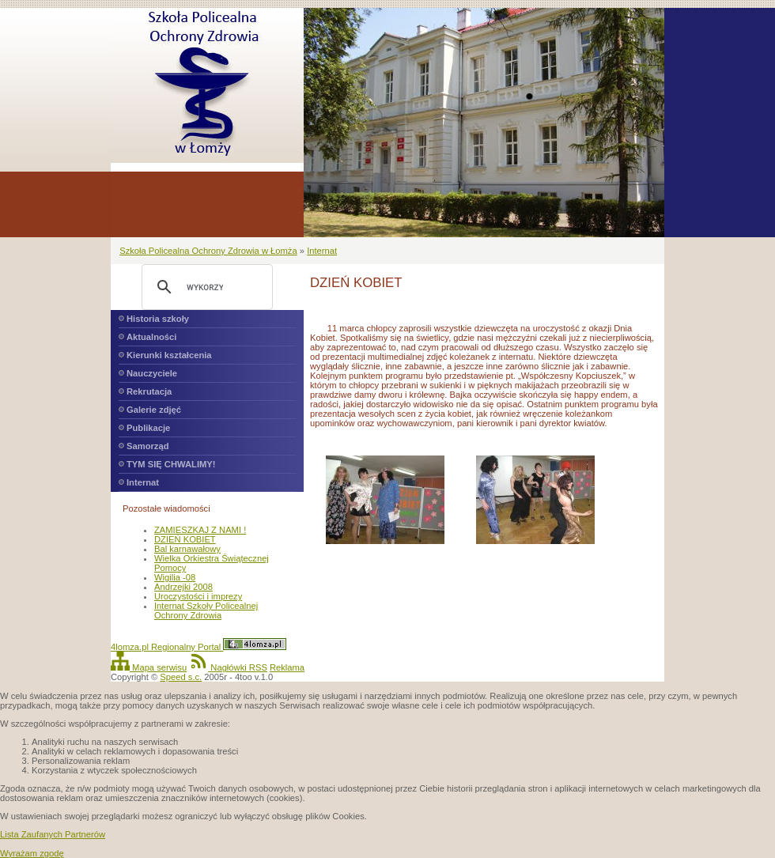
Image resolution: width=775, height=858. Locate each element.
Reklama (287, 667)
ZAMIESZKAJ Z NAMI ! (200, 530)
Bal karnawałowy (187, 549)
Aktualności (151, 337)
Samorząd (147, 446)
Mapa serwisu (149, 667)
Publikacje (148, 428)
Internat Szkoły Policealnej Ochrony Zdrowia (206, 610)
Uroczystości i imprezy (198, 596)
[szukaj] (205, 287)
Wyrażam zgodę (32, 853)
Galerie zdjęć (154, 409)
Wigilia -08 (174, 577)
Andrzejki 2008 (183, 587)
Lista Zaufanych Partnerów (52, 834)
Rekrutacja (149, 391)
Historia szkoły (158, 318)
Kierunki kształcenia (169, 355)
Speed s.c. (181, 677)
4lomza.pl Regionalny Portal (198, 647)
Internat (322, 250)
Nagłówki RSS (228, 667)
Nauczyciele (152, 373)
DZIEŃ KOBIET (185, 539)
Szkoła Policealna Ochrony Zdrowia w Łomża (208, 250)
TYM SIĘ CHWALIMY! (171, 464)
